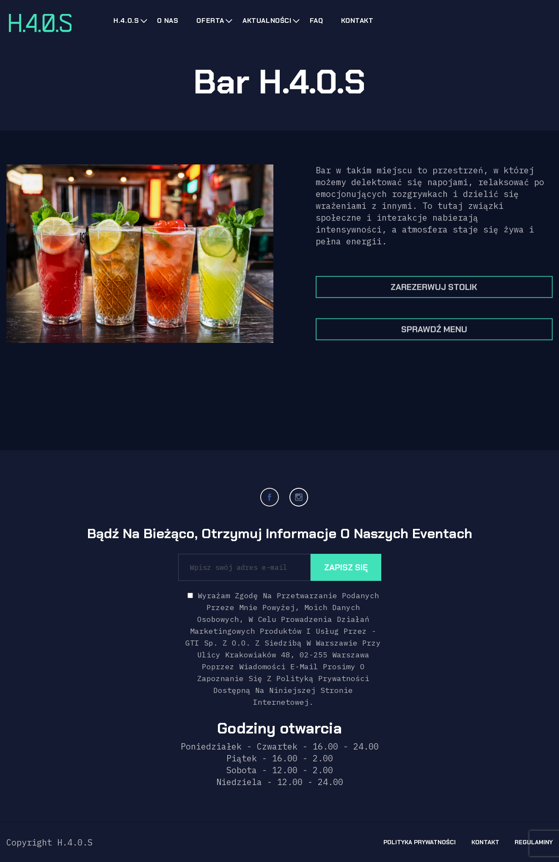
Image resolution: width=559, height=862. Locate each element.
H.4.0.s (126, 20)
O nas (167, 20)
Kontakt (357, 20)
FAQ (316, 20)
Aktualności (267, 20)
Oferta (210, 20)
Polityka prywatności (419, 842)
